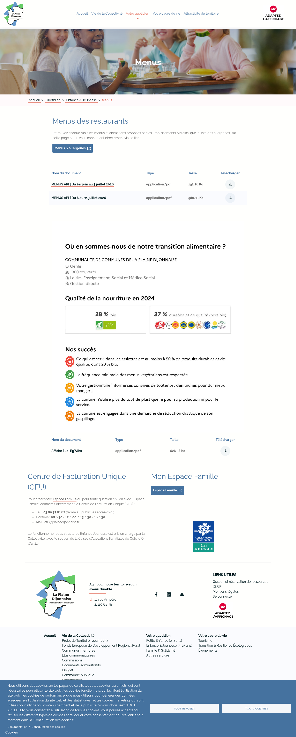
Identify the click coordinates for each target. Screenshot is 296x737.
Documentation (17, 726)
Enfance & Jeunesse (81, 100)
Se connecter (223, 596)
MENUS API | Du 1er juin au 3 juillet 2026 (82, 184)
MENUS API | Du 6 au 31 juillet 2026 (78, 198)
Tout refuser (184, 708)
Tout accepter (256, 708)
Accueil (34, 100)
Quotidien (53, 100)
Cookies (11, 732)
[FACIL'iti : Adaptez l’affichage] (282, 14)
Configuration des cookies (48, 726)
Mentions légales (226, 591)
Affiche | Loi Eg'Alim (66, 451)
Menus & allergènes (70, 148)
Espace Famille (65, 499)
